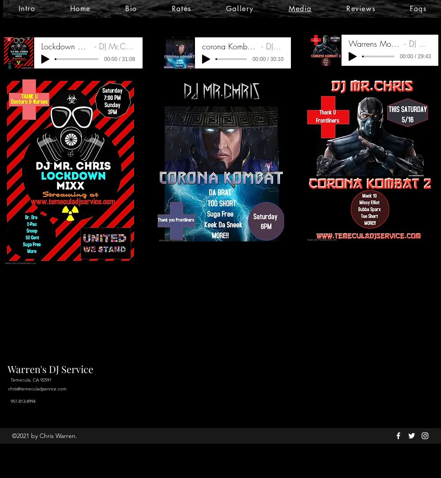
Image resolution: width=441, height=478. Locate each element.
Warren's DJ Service (50, 369)
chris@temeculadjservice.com (37, 389)
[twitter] (411, 435)
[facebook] (398, 435)
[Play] (45, 59)
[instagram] (425, 435)
